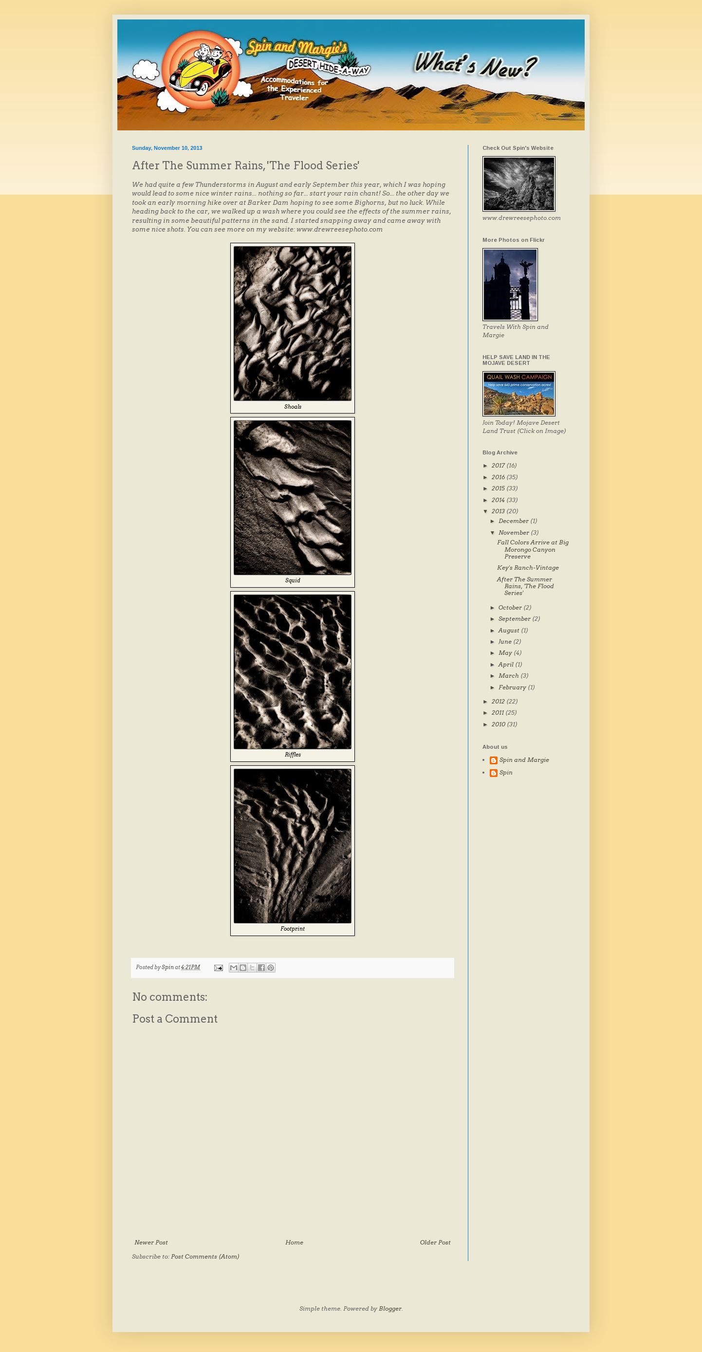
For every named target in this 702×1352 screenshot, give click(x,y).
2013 (499, 511)
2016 (499, 477)
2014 (499, 500)
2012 (499, 701)
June (506, 641)
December (514, 520)
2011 (498, 712)
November (515, 532)
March (509, 675)
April (507, 664)
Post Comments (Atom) (205, 1256)
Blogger (390, 1308)
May (506, 652)
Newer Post (151, 1242)
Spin (506, 772)
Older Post (435, 1242)
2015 (499, 488)
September (515, 618)
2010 (499, 724)
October (511, 607)
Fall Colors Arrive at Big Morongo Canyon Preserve (533, 549)
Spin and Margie (524, 760)
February (513, 687)
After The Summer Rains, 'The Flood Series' (525, 586)
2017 (499, 465)
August (510, 630)
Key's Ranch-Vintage (528, 567)
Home (294, 1242)
